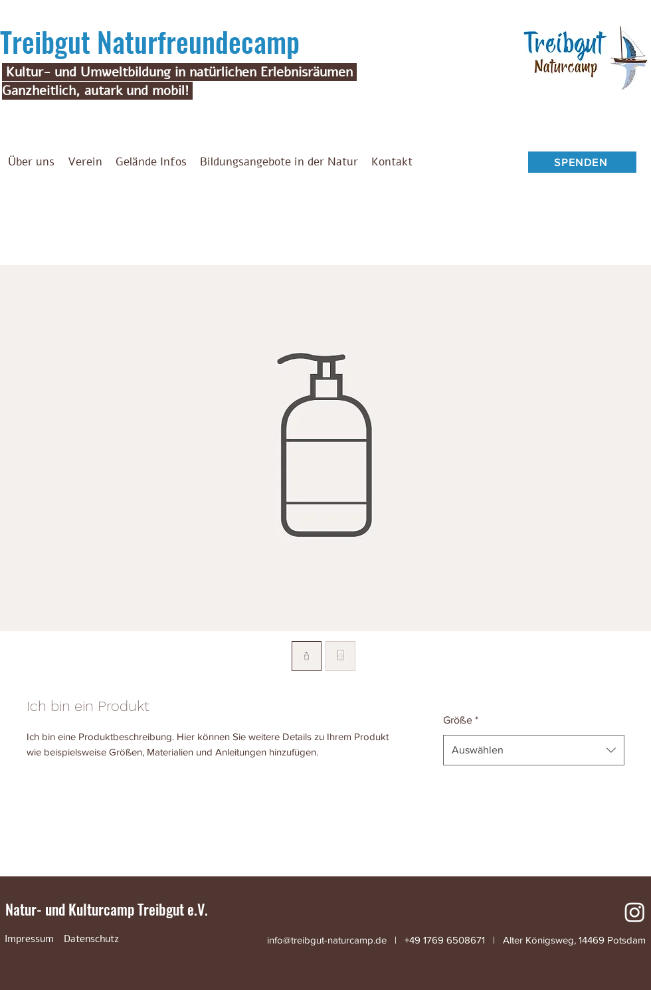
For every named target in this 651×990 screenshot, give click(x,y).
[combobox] (533, 750)
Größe (460, 720)
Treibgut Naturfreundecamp (150, 41)
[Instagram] (635, 912)
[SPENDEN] (582, 162)
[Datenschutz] (91, 939)
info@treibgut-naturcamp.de (327, 939)
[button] (85, 162)
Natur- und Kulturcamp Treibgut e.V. (106, 909)
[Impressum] (29, 939)
